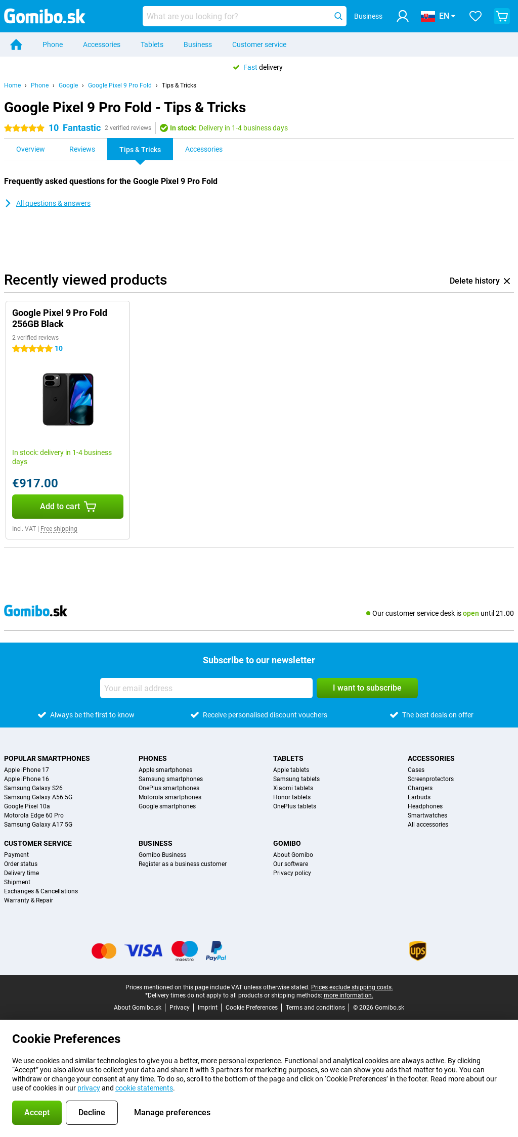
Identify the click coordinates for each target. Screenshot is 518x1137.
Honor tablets (292, 797)
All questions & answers (47, 203)
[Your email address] (206, 688)
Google (68, 85)
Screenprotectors (431, 779)
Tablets (152, 44)
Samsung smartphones (171, 779)
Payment (16, 854)
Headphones (425, 806)
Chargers (420, 788)
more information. (348, 995)
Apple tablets (291, 770)
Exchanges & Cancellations (41, 891)
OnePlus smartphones (169, 788)
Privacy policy (292, 873)
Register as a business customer (183, 864)
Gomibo (287, 843)
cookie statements (144, 1088)
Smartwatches (427, 815)
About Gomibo (293, 854)
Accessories (101, 44)
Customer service (259, 44)
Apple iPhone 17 (26, 770)
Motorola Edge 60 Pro (34, 815)
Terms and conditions (315, 1007)
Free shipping (58, 528)
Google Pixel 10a (27, 806)
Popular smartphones (47, 758)
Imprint (208, 1007)
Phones (153, 758)
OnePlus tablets (294, 806)
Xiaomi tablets (293, 788)
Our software (290, 864)
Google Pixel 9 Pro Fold (120, 85)
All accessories (428, 824)
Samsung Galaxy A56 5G (38, 797)
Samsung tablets (296, 779)
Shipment (17, 882)
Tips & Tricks (179, 85)
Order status (20, 864)
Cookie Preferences (252, 1007)
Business (198, 44)
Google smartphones (167, 806)
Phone (52, 44)
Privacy (179, 1007)
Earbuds (419, 797)
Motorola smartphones (170, 797)
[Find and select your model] (245, 16)
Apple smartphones (165, 770)
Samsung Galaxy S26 (33, 788)
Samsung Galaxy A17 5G (38, 824)
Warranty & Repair (28, 900)
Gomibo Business (162, 854)
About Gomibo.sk (137, 1007)
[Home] (16, 44)
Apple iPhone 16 (26, 779)
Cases (416, 770)
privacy (88, 1088)
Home (12, 85)
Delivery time (21, 873)
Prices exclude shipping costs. (352, 987)
